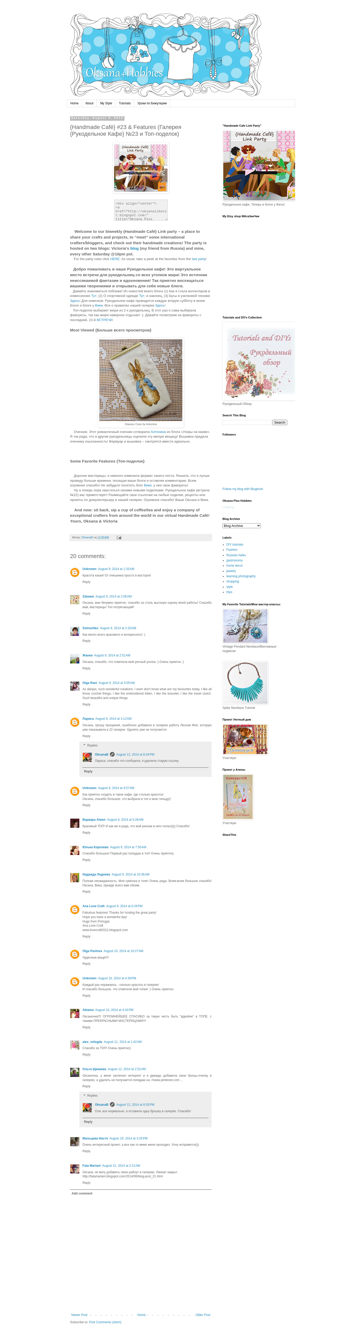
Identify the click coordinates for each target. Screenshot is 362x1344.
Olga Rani (89, 683)
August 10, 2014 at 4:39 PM (117, 978)
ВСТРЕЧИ (105, 320)
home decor (234, 565)
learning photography (241, 576)
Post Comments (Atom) (105, 1322)
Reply (86, 582)
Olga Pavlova (92, 951)
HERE (115, 259)
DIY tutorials (234, 544)
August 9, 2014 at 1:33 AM (116, 569)
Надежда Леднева (96, 874)
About (89, 103)
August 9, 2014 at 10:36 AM (130, 874)
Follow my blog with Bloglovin (242, 489)
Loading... (229, 507)
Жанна (87, 655)
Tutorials (125, 103)
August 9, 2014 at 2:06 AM (113, 596)
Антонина (158, 432)
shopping (232, 581)
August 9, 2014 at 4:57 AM (116, 788)
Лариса (88, 719)
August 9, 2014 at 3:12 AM (113, 719)
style (229, 587)
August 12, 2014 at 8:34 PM (135, 754)
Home (74, 103)
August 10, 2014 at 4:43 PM (114, 1010)
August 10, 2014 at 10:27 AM (123, 951)
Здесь (74, 301)
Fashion (232, 550)
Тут (93, 296)
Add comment (82, 1193)
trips (229, 592)
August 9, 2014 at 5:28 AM (125, 820)
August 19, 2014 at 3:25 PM (128, 1138)
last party (199, 259)
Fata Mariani (91, 1165)
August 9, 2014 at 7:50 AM (128, 847)
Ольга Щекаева (94, 1069)
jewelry (231, 571)
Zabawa (88, 596)
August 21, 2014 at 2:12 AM (121, 1165)
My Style (106, 103)
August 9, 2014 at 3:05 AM (117, 683)
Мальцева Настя (95, 1138)
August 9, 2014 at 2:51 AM (112, 655)
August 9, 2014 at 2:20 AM (118, 628)
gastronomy (234, 560)
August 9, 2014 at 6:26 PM (124, 906)
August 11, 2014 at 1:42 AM (123, 1042)
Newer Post (79, 1315)
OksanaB (101, 754)
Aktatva (88, 1010)
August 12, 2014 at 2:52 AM (126, 1069)
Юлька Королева (95, 847)
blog (134, 248)
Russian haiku (236, 555)
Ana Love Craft (93, 906)
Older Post (203, 1315)
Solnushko (90, 628)
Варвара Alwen (94, 820)
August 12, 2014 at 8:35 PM (135, 1105)
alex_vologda (92, 1042)
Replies (92, 745)
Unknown (89, 569)
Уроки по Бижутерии (152, 103)
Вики (99, 305)
